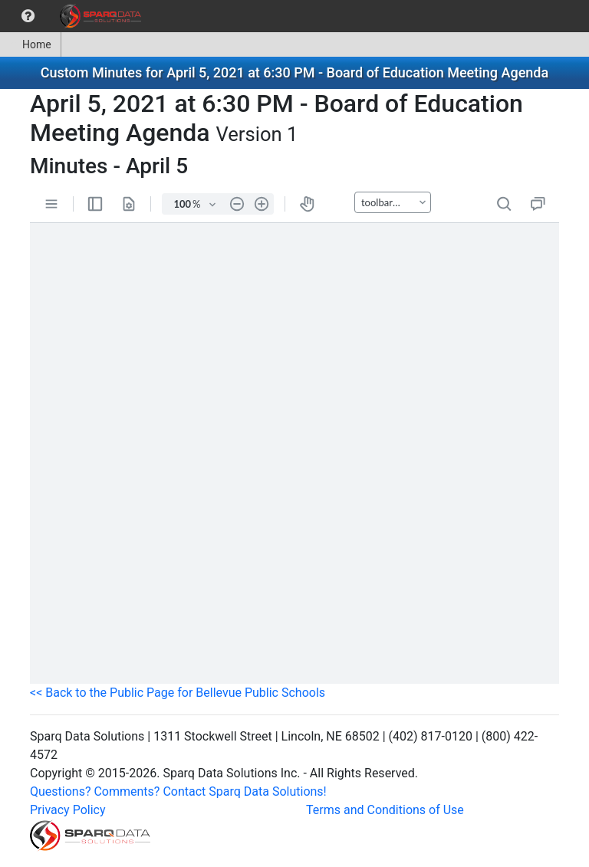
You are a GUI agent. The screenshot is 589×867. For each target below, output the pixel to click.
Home (30, 44)
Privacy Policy (68, 810)
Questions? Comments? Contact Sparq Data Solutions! (178, 791)
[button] (28, 16)
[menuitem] (28, 16)
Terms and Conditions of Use (385, 810)
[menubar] (74, 16)
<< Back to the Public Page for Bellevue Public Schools (177, 692)
